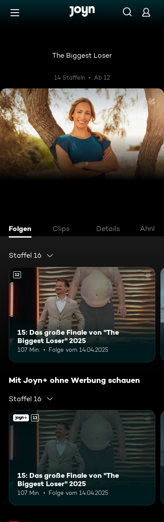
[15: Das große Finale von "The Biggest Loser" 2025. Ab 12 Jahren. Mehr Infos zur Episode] (82, 314)
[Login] (146, 12)
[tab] (22, 230)
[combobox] (31, 256)
